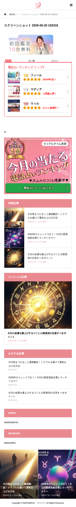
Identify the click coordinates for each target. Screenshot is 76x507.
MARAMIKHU (11, 422)
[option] (19, 474)
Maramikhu (10, 443)
